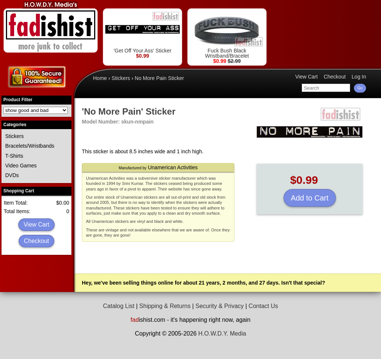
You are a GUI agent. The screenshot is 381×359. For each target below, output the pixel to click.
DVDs (12, 175)
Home (100, 78)
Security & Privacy (219, 306)
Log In (359, 77)
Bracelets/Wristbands (29, 146)
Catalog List (119, 306)
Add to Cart (310, 198)
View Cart (36, 224)
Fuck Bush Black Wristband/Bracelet (227, 35)
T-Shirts (14, 156)
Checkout (36, 241)
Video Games (21, 166)
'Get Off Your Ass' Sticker (142, 32)
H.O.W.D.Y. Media (222, 333)
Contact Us (263, 306)
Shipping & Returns (164, 306)
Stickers (14, 136)
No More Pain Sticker (159, 78)
